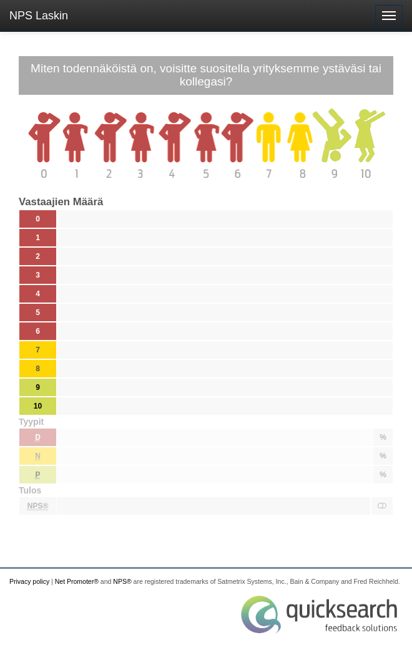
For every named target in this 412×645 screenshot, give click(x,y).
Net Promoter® (77, 581)
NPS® (122, 581)
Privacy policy (29, 581)
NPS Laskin (38, 15)
